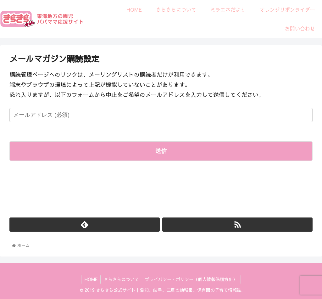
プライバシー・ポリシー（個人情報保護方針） (192, 279)
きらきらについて (121, 279)
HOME (90, 279)
